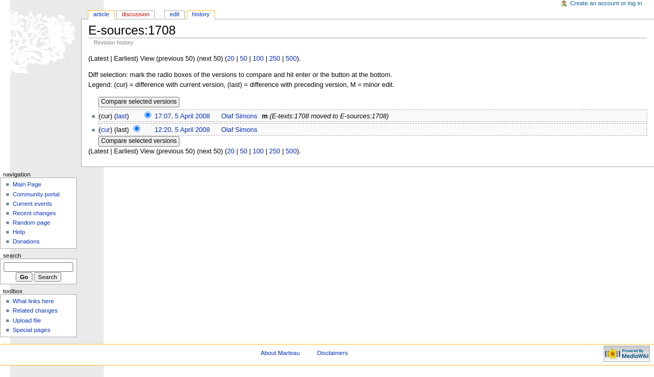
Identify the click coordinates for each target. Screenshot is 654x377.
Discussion (135, 14)
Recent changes (34, 213)
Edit (174, 14)
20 (230, 58)
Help (19, 232)
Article (101, 14)
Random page (31, 222)
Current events (32, 204)
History (201, 14)
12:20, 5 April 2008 (182, 130)
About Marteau (280, 353)
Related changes (35, 310)
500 (291, 58)
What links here (33, 301)
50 (243, 58)
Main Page (27, 184)
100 (258, 58)
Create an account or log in (606, 3)
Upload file (27, 320)
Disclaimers (332, 353)
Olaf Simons (239, 116)
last (122, 116)
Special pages (31, 330)
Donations (26, 241)
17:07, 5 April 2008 (182, 116)
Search (12, 255)
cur (105, 130)
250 (274, 58)
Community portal (36, 194)
